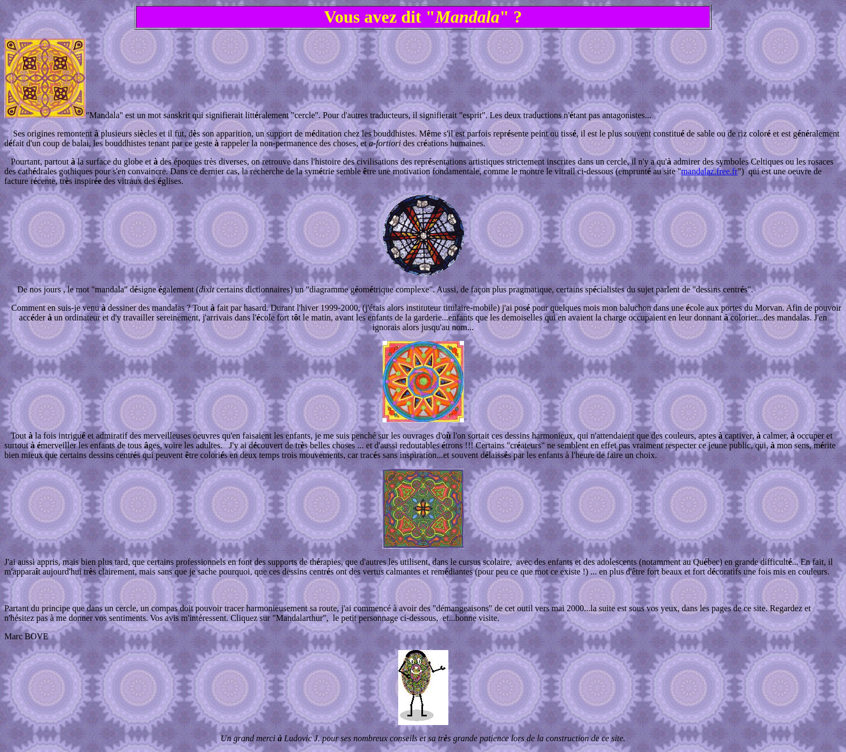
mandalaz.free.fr (709, 171)
